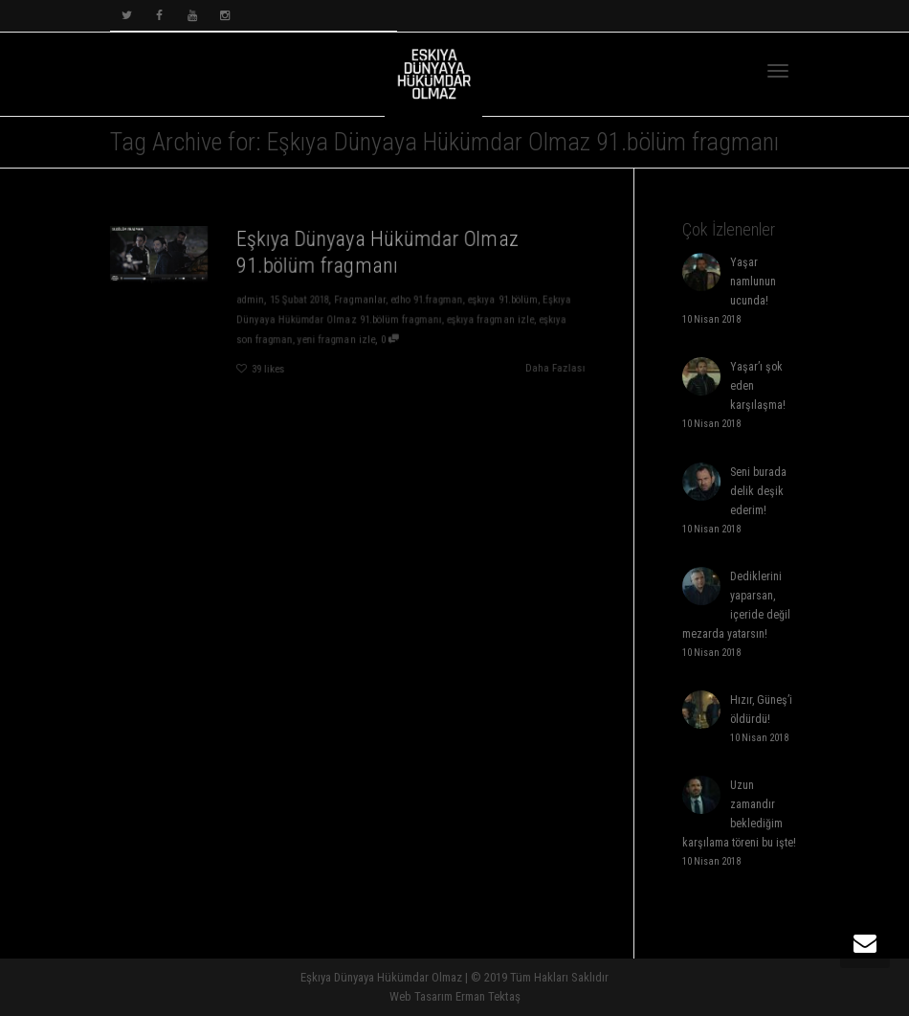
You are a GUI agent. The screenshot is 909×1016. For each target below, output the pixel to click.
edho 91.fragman (428, 299)
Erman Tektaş (488, 996)
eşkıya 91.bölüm (506, 299)
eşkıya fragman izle (493, 319)
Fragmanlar (360, 299)
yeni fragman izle (336, 340)
